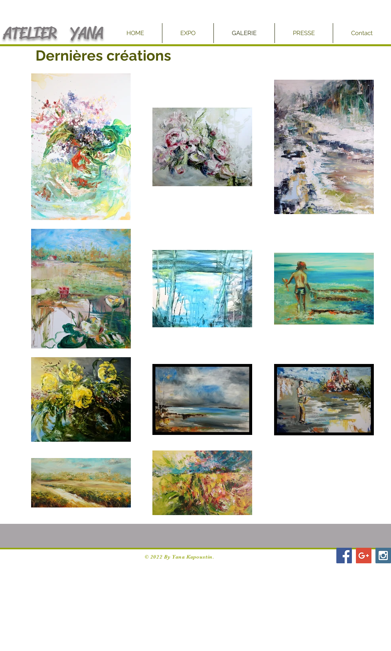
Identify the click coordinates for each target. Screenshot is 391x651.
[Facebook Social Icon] (344, 555)
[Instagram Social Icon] (383, 555)
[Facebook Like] (313, 559)
